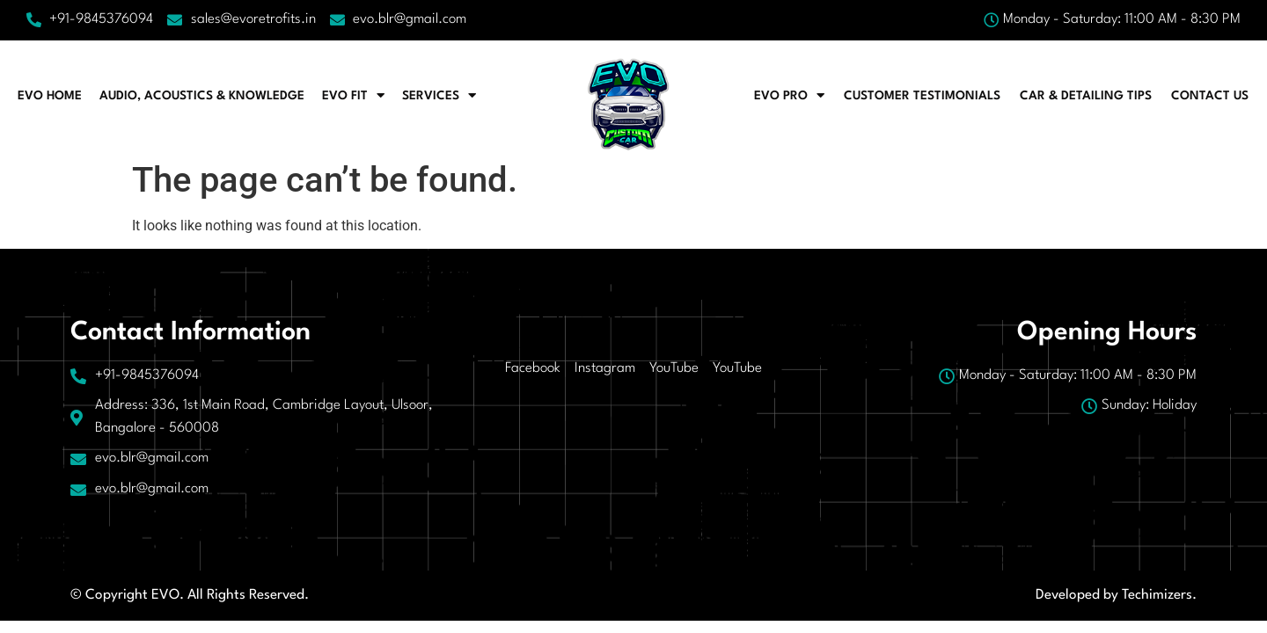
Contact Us (1210, 96)
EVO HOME (50, 96)
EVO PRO (789, 95)
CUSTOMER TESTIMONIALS (922, 96)
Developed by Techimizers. (1116, 595)
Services (439, 95)
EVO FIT (353, 95)
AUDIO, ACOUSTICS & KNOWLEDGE (201, 96)
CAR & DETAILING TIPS (1086, 96)
